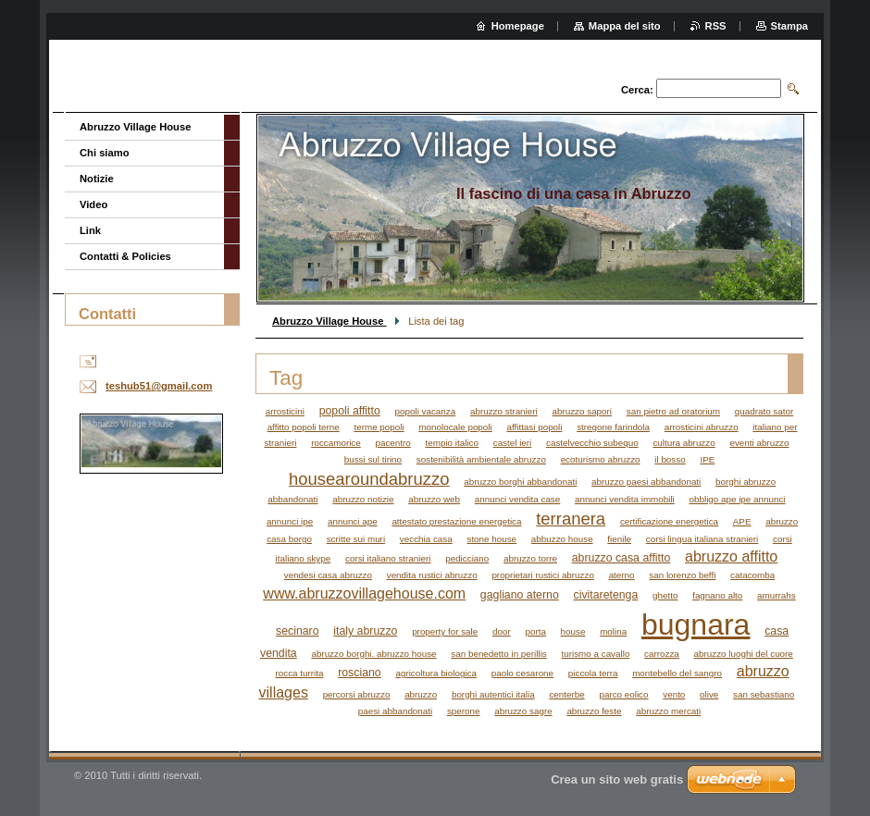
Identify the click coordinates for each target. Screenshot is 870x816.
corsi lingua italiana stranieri (702, 539)
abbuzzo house (562, 539)
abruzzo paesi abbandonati (646, 481)
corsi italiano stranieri (387, 558)
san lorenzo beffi (682, 575)
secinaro (297, 630)
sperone (463, 711)
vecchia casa (426, 539)
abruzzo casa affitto (621, 557)
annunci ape (353, 521)
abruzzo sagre (523, 711)
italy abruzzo (365, 630)
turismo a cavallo (596, 654)
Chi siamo (104, 152)
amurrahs (776, 595)
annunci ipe (290, 521)
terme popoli (379, 427)
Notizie (97, 178)
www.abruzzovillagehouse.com (364, 593)
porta (535, 631)
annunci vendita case (518, 499)
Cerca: (637, 89)
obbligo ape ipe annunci (738, 499)
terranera (570, 518)
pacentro (392, 443)
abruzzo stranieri (504, 411)
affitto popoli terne (303, 427)
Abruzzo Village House (329, 321)
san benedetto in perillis (498, 654)
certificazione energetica (669, 521)
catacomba (752, 575)
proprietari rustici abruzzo (542, 575)
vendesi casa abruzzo (328, 575)
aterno (622, 575)
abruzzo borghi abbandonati (520, 481)
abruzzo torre (530, 558)
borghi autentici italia (493, 694)
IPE (707, 459)
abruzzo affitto (731, 556)
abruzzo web (434, 499)
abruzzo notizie (362, 499)
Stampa (789, 25)
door (501, 631)
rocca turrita (299, 673)
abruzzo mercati (668, 711)
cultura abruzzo (683, 443)
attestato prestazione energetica (456, 521)
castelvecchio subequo (592, 443)
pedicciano (467, 558)
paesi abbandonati (395, 711)
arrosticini (285, 411)
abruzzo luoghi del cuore (743, 654)
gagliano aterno (519, 594)
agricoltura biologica (436, 673)
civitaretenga (605, 594)
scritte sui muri (356, 539)
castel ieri (512, 443)
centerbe (566, 694)
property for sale (445, 631)
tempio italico (452, 443)
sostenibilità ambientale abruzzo (481, 459)
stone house (491, 539)
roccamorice (336, 443)
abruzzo (420, 694)
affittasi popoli (534, 427)
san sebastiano (763, 694)
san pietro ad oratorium (673, 411)
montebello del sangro (677, 673)
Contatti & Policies (125, 256)
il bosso (669, 459)
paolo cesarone (522, 673)
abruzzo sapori (582, 411)
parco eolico (623, 694)
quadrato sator (764, 411)
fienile (619, 539)
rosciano (359, 672)
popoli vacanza (425, 411)
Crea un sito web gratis (617, 779)
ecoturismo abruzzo (600, 459)
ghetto (664, 595)
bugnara (696, 624)
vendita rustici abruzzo (432, 575)
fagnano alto (717, 595)
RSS (716, 25)
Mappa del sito (625, 25)
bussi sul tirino (373, 459)
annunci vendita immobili (625, 499)
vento (674, 694)
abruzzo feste (593, 711)
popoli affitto (349, 410)
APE (742, 521)
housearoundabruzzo (369, 478)
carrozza (661, 654)
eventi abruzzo (759, 443)
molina (613, 631)
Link (90, 230)
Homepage (517, 25)
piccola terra (593, 673)
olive (709, 694)
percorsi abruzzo (357, 694)
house (573, 631)
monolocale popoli (454, 427)
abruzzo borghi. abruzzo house (373, 654)
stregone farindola (613, 427)
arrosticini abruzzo (702, 427)
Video (93, 204)
